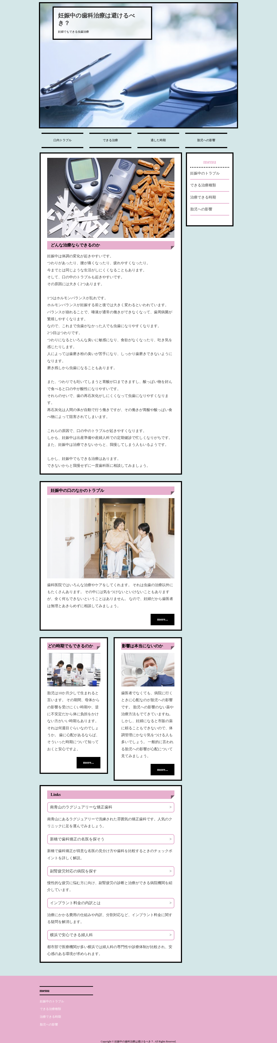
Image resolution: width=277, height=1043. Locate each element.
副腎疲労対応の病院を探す (73, 871)
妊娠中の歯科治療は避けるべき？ (96, 19)
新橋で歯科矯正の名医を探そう (77, 839)
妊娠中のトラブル (205, 173)
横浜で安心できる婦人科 (71, 934)
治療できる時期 (203, 197)
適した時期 (158, 140)
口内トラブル (62, 140)
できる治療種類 (203, 185)
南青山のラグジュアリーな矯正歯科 (81, 807)
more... (161, 619)
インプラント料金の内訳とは (75, 903)
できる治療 (110, 140)
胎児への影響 (206, 140)
